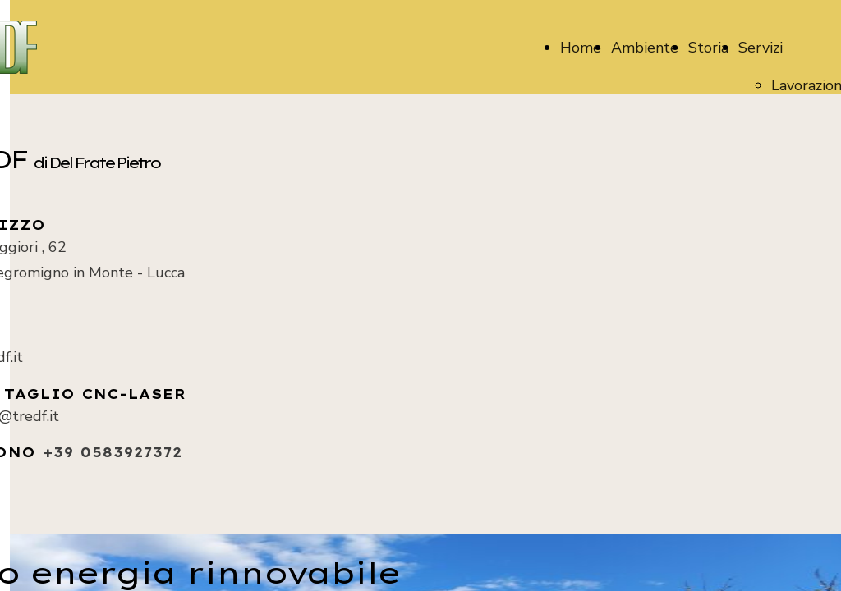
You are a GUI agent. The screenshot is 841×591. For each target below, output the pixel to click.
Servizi (760, 47)
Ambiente (644, 47)
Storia (708, 47)
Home (580, 47)
